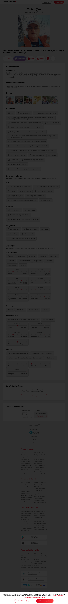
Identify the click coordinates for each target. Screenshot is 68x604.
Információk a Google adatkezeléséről (34, 597)
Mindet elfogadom (44, 601)
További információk (57, 595)
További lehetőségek (24, 601)
